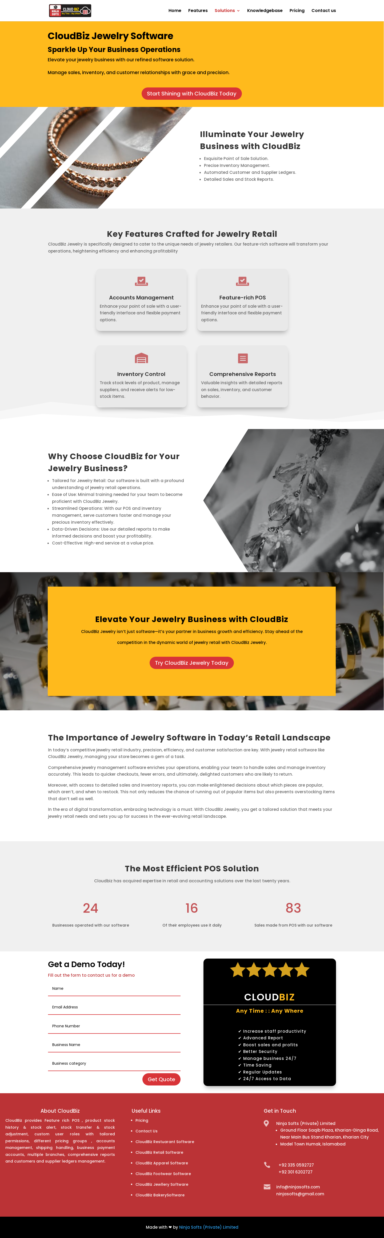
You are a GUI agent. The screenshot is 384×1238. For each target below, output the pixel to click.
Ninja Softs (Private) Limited (208, 1227)
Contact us (323, 11)
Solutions (225, 11)
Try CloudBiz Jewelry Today (192, 663)
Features (198, 11)
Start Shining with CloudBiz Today (192, 93)
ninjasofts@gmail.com (300, 1194)
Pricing (297, 11)
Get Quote (161, 1079)
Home (175, 11)
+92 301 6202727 (295, 1172)
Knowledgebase (265, 11)
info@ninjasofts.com (298, 1187)
